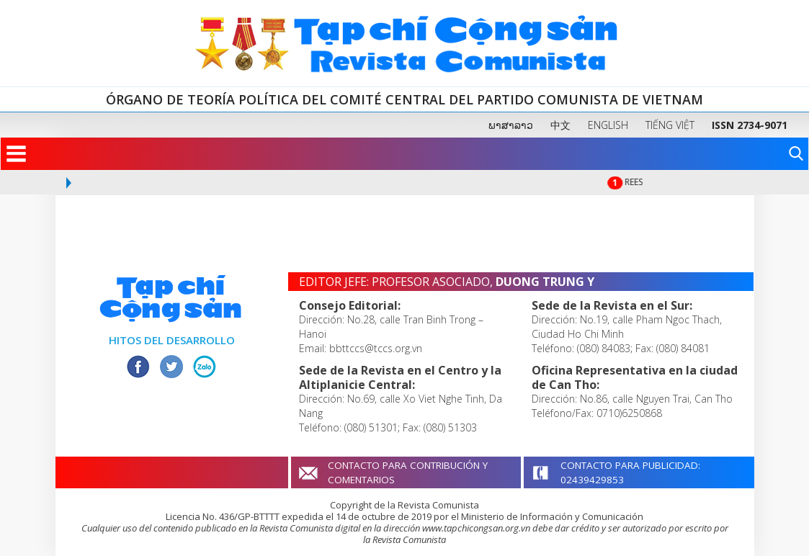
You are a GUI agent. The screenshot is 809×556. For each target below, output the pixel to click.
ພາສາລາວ (510, 125)
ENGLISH (608, 125)
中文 (560, 125)
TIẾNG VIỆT (669, 125)
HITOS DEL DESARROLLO (172, 340)
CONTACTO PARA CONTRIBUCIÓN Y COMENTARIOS (408, 472)
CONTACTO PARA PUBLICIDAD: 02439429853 (630, 472)
